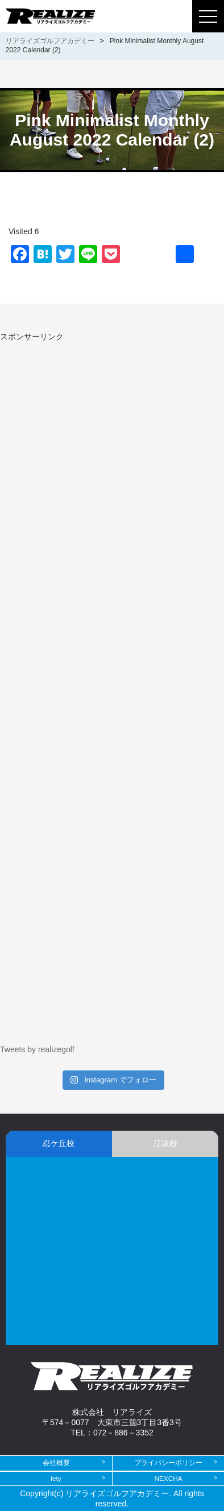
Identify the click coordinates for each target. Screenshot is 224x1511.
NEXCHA (168, 1479)
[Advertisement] (95, 421)
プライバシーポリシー (168, 1463)
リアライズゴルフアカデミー (50, 41)
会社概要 (56, 1463)
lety (56, 1479)
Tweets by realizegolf (37, 1049)
